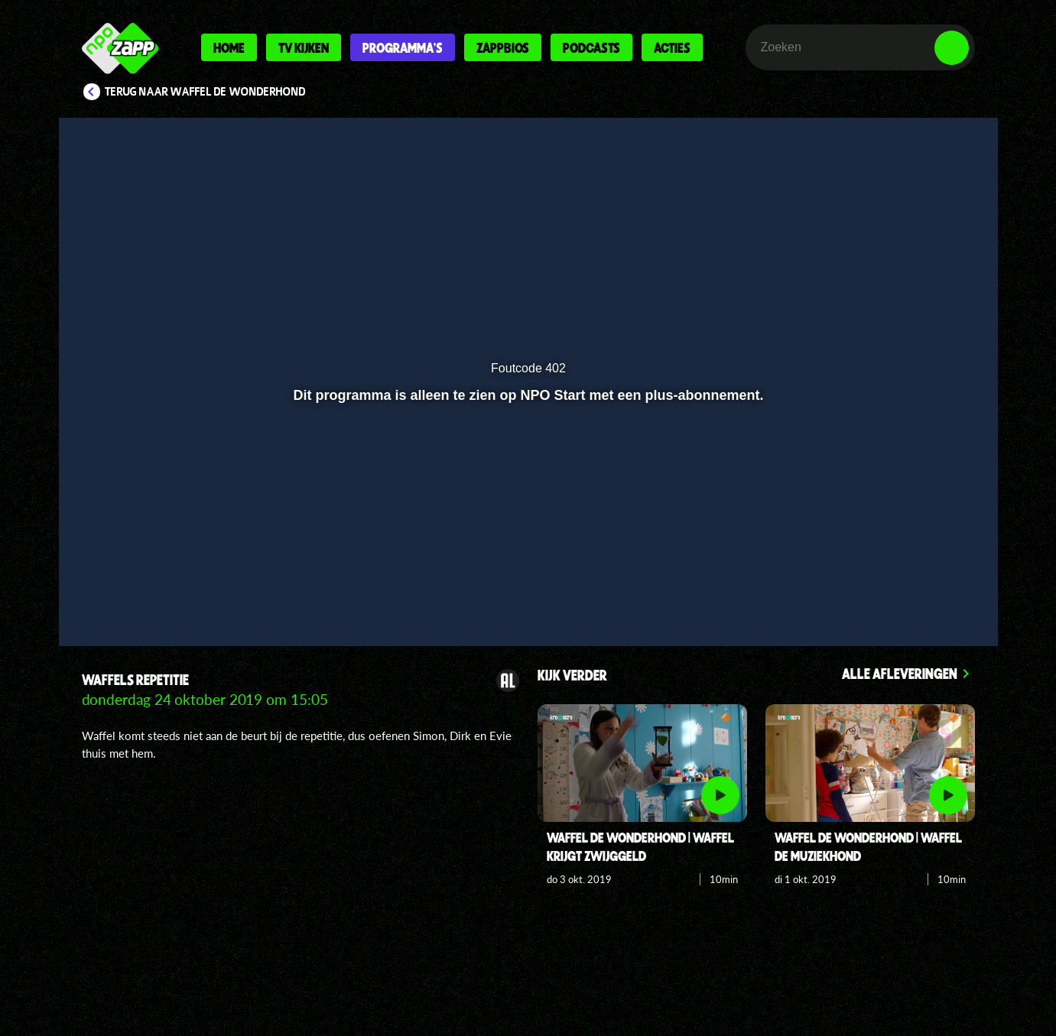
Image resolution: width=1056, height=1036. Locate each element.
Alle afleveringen (899, 673)
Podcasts (591, 47)
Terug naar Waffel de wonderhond (205, 92)
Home (229, 47)
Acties (672, 47)
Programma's (402, 47)
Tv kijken (303, 47)
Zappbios (502, 47)
